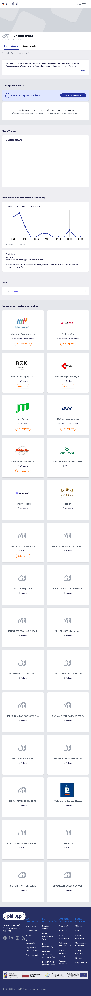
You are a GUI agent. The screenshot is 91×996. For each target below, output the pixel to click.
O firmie (78, 926)
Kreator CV (63, 926)
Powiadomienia (32, 955)
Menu (83, 4)
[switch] (73, 95)
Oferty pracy (31, 926)
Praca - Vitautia (11, 46)
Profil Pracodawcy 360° (47, 936)
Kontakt (78, 930)
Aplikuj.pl (5, 53)
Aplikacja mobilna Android (62, 953)
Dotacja (78, 958)
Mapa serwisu (81, 963)
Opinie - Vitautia (29, 46)
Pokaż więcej (79, 70)
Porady (29, 935)
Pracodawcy (16, 53)
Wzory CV (63, 930)
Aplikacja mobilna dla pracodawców (48, 954)
